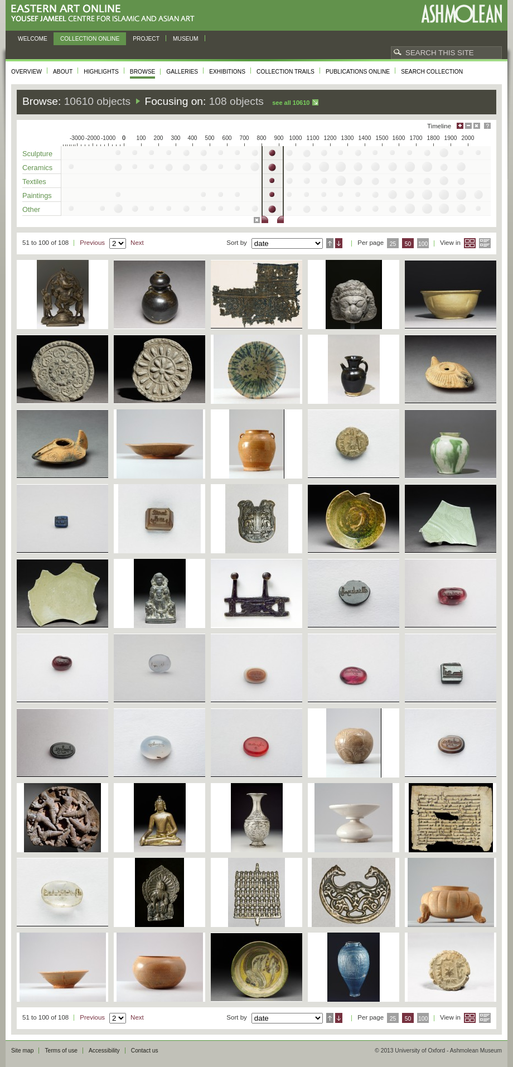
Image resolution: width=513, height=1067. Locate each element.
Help (487, 126)
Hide (476, 126)
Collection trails (285, 72)
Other (31, 209)
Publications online (358, 72)
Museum (186, 39)
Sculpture (37, 153)
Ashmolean (461, 13)
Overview (26, 72)
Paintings (37, 195)
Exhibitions (227, 72)
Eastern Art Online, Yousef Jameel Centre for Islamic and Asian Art (105, 13)
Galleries (182, 72)
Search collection (432, 72)
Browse (143, 72)
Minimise (468, 126)
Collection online (89, 39)
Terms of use (61, 1050)
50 (408, 244)
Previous (92, 242)
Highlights (101, 72)
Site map (22, 1050)
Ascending (329, 243)
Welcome (32, 39)
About (62, 72)
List (485, 243)
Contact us (144, 1050)
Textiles (34, 181)
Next (137, 242)
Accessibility (104, 1050)
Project (146, 39)
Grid (470, 243)
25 (393, 244)
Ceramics (37, 167)
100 (423, 244)
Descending (338, 243)
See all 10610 (290, 102)
